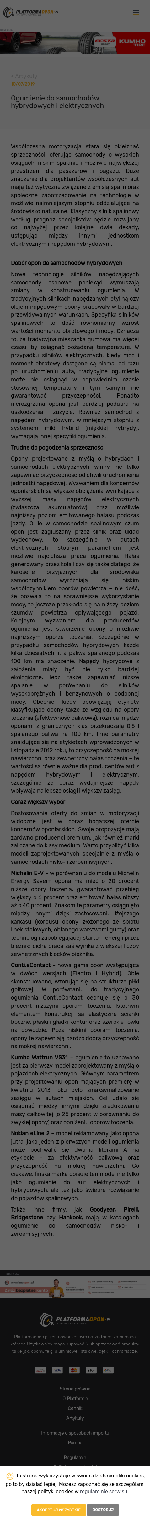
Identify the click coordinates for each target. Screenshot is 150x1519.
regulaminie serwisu (103, 1491)
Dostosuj (103, 1509)
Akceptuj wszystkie (59, 1510)
